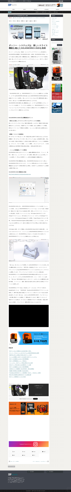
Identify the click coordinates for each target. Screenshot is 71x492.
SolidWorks (43, 17)
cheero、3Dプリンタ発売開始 (14, 461)
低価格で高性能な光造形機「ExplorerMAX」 (19, 370)
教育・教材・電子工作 (55, 32)
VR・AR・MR (54, 24)
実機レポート (54, 29)
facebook (62, 1)
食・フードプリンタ (55, 35)
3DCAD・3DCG (16, 17)
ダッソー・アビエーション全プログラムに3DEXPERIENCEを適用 (24, 353)
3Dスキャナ (53, 19)
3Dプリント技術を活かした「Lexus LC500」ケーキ (40, 461)
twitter (61, 1)
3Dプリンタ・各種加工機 (55, 21)
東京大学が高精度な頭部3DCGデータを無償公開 (20, 374)
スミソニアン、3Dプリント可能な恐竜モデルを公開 (21, 363)
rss (59, 1)
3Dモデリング (38, 17)
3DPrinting (29, 17)
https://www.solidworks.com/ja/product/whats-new (20, 174)
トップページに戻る (11, 466)
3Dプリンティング (33, 17)
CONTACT (57, 9)
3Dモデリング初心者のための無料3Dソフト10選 (20, 364)
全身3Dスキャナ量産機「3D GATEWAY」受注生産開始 (21, 368)
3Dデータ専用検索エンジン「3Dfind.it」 (18, 361)
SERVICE (35, 9)
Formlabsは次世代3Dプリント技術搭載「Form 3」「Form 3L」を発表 (25, 372)
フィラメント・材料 (55, 27)
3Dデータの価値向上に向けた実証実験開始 (19, 359)
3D (24, 17)
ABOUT (24, 9)
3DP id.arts (34, 490)
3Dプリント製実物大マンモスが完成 (17, 376)
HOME (13, 9)
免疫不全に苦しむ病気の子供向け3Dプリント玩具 (20, 355)
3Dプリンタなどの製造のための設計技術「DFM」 (20, 351)
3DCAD (26, 17)
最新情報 (20, 17)
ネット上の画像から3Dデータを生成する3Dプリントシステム (23, 357)
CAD (41, 17)
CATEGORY (47, 9)
